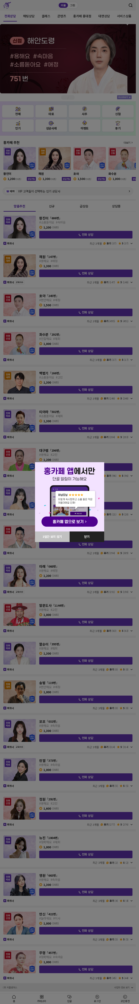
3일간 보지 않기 (52, 536)
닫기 (86, 536)
